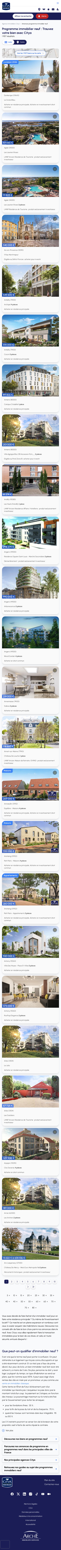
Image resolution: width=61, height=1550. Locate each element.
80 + (34, 1307)
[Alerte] (42, 16)
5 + (8, 1295)
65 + (46, 1301)
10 (55, 1281)
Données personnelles (30, 1512)
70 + (53, 1301)
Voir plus (7, 1430)
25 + (37, 1295)
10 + (15, 1295)
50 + (23, 1301)
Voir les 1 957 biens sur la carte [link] (30, 53)
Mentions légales (30, 1504)
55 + (30, 1301)
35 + (52, 1295)
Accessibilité (30, 1524)
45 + (15, 1301)
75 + (27, 1307)
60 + (38, 1301)
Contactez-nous (51, 1484)
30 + (44, 1295)
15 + (22, 1295)
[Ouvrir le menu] (57, 3)
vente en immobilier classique (15, 1383)
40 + (7, 1301)
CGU (30, 1508)
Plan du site (49, 1480)
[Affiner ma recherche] (23, 16)
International (30, 1520)
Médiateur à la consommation (30, 1516)
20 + (29, 1295)
